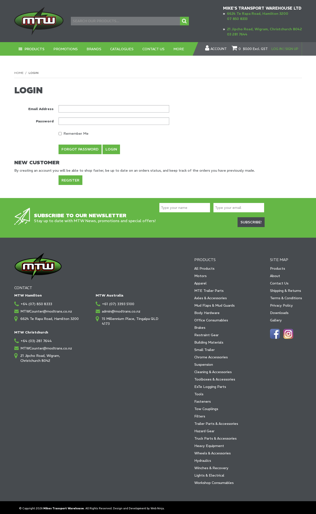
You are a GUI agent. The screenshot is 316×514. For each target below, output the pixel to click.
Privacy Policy (281, 303)
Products (35, 49)
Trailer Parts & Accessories (216, 421)
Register (70, 179)
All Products (204, 266)
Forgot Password (80, 149)
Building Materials (208, 340)
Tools (198, 392)
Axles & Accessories (210, 296)
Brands (94, 49)
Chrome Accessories (211, 355)
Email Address (41, 109)
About (275, 274)
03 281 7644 (237, 34)
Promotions (66, 49)
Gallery (276, 318)
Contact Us (154, 49)
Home (18, 73)
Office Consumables (211, 318)
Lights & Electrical (209, 473)
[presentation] (196, 221)
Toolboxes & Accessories (214, 377)
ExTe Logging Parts (210, 384)
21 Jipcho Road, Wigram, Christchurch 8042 (264, 29)
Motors (200, 274)
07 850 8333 (237, 19)
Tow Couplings (206, 407)
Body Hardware (207, 311)
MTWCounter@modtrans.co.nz (46, 309)
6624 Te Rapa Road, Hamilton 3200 (257, 13)
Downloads (279, 311)
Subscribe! (251, 220)
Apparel (200, 281)
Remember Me (74, 133)
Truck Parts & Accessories (215, 436)
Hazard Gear (204, 429)
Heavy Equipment (209, 444)
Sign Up (291, 48)
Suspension (203, 362)
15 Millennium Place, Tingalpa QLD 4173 (130, 319)
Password (45, 121)
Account (219, 49)
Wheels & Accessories (212, 451)
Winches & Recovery (211, 466)
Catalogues (122, 49)
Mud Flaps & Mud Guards (214, 303)
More (179, 49)
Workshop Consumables (214, 481)
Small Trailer (204, 348)
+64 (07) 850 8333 (36, 302)
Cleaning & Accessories (213, 370)
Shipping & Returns (285, 288)
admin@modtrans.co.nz (121, 309)
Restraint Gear (206, 333)
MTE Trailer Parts (209, 288)
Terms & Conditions (286, 296)
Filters (199, 414)
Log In (277, 48)
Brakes (199, 325)
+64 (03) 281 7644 (36, 339)
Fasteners (202, 399)
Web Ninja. (157, 506)
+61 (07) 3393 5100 (118, 302)
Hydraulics (202, 458)
